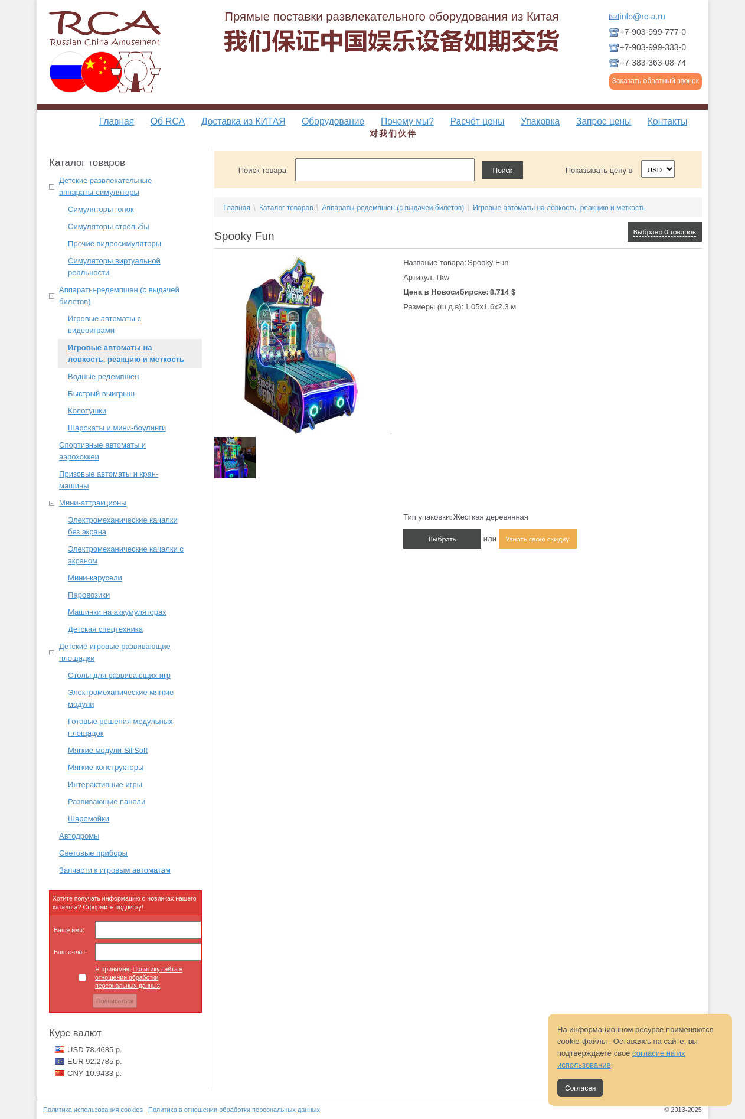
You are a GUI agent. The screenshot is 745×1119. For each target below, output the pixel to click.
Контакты (667, 121)
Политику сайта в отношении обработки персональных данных (138, 977)
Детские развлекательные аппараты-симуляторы (105, 186)
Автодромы (79, 835)
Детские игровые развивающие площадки (115, 652)
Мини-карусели (95, 577)
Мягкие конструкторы (105, 767)
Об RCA (168, 121)
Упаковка (540, 121)
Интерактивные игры (105, 784)
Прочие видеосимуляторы (114, 243)
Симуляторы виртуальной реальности (114, 266)
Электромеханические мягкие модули (121, 698)
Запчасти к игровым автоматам (115, 870)
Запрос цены (603, 121)
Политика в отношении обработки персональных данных (234, 1109)
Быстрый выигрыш (101, 393)
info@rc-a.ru (642, 16)
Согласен (580, 1088)
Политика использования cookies (93, 1109)
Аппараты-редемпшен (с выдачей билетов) (119, 295)
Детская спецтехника (105, 629)
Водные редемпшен (103, 376)
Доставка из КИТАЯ (243, 121)
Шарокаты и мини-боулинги (117, 427)
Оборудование (333, 121)
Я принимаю (138, 977)
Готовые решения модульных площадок (120, 727)
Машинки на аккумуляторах (117, 612)
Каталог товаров (286, 208)
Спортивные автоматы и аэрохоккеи (102, 451)
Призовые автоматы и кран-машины (108, 479)
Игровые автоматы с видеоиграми (104, 324)
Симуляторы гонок (101, 209)
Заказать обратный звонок (655, 81)
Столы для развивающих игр (119, 675)
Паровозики (89, 595)
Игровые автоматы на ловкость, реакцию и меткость (126, 353)
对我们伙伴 (393, 133)
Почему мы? (407, 121)
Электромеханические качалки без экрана (123, 526)
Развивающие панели (106, 801)
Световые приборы (93, 853)
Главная (116, 121)
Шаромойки (88, 818)
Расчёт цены (477, 121)
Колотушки (87, 410)
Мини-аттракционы (92, 502)
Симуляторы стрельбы (108, 226)
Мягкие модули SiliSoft (108, 750)
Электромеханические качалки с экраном (126, 554)
